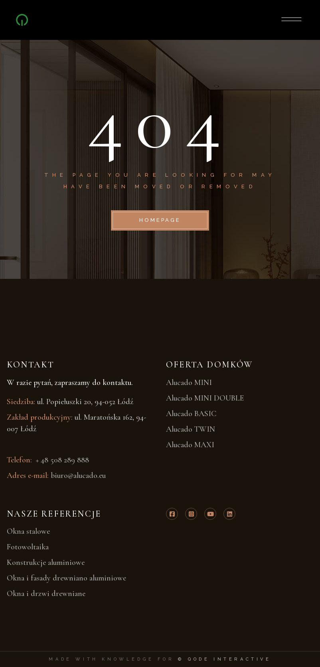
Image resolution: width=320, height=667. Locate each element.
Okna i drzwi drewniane (46, 593)
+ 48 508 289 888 (61, 460)
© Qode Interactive (224, 659)
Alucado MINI (189, 382)
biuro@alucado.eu (78, 475)
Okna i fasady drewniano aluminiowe (66, 578)
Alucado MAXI (190, 445)
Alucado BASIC (191, 413)
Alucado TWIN (190, 429)
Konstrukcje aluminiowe (46, 562)
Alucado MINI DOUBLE (205, 398)
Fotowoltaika (28, 547)
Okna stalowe (28, 531)
